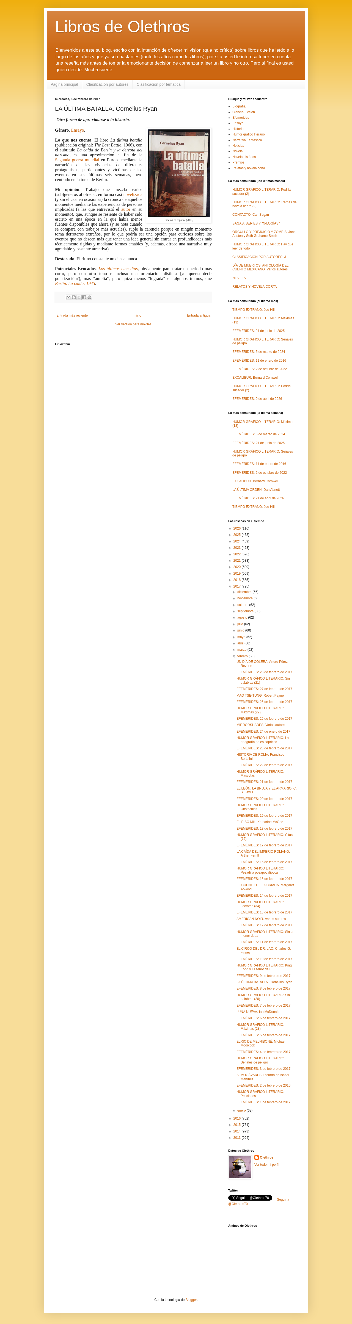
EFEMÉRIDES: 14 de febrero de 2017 (264, 896)
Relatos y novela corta (248, 168)
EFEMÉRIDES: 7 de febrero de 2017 (263, 1005)
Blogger (191, 1300)
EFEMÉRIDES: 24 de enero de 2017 (263, 731)
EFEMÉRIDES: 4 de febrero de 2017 (263, 1052)
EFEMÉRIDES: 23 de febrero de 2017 (264, 748)
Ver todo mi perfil (266, 1165)
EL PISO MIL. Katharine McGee (260, 822)
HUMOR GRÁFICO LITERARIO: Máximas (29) (260, 710)
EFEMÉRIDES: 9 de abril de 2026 (257, 399)
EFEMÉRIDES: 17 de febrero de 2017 (264, 845)
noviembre (245, 598)
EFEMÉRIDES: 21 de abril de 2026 (258, 498)
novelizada (132, 194)
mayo (241, 637)
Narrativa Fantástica (247, 140)
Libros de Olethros (122, 26)
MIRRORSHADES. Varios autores (261, 725)
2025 (237, 535)
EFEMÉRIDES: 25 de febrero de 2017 (264, 719)
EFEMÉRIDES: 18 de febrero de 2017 (264, 828)
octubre (243, 605)
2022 (237, 554)
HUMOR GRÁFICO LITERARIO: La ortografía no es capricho (263, 740)
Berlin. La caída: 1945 (75, 283)
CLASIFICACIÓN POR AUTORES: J (259, 257)
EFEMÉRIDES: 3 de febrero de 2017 (263, 1069)
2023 (237, 548)
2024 (237, 541)
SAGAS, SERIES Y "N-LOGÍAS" (256, 223)
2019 (237, 573)
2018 (237, 580)
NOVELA (239, 278)
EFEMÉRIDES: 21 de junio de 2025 (258, 331)
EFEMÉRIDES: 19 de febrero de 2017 (264, 816)
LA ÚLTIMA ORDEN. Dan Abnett (256, 490)
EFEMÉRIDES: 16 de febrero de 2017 (264, 862)
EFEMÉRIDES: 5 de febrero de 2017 (263, 1035)
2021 (237, 561)
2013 (237, 1138)
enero (242, 1110)
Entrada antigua (198, 315)
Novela (237, 151)
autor (125, 209)
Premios (238, 162)
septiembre (246, 611)
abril (240, 643)
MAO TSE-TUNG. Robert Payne (260, 695)
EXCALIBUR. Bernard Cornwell (255, 378)
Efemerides (240, 118)
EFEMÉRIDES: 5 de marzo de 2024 (258, 352)
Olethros (266, 1157)
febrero (243, 656)
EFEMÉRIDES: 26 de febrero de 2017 (264, 702)
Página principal (64, 84)
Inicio (137, 315)
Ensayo (77, 130)
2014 (237, 1131)
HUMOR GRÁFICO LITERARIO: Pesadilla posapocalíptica (260, 870)
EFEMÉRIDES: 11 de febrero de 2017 (264, 942)
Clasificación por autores (107, 84)
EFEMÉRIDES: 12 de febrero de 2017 (264, 925)
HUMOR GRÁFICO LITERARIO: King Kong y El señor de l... (264, 967)
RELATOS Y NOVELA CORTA (254, 287)
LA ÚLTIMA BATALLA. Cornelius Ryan (264, 982)
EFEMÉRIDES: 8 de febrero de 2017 (263, 988)
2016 (237, 1118)
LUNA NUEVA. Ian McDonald (258, 1012)
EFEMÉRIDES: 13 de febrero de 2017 (264, 912)
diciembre (244, 592)
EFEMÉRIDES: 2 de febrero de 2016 (263, 1085)
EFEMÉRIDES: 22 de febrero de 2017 (264, 765)
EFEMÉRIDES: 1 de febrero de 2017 (263, 1102)
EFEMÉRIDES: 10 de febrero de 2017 (264, 959)
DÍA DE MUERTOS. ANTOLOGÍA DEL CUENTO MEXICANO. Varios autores (260, 267)
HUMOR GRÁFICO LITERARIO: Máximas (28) (260, 1027)
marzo (242, 650)
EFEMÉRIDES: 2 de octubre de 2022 (259, 369)
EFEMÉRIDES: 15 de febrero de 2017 (264, 879)
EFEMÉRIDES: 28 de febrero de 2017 (264, 672)
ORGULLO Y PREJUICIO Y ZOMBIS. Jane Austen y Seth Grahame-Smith (264, 234)
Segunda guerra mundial (77, 159)
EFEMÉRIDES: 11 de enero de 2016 (259, 360)
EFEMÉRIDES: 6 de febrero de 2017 (263, 1018)
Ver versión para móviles (133, 324)
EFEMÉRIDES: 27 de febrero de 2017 (264, 689)
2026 (237, 528)
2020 (237, 567)
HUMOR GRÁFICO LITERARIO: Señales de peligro (260, 1060)
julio (240, 624)
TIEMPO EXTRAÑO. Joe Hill (253, 310)
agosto (242, 617)
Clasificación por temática (159, 84)
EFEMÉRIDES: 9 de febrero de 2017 (263, 976)
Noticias (238, 146)
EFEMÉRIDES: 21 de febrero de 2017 (264, 782)
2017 (237, 586)
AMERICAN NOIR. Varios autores (261, 919)
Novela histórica (244, 157)
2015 (237, 1125)
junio (241, 630)
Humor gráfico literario (248, 134)
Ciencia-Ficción (243, 112)
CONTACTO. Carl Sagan (250, 215)
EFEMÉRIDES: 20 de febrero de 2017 (264, 799)
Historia (238, 129)
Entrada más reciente (72, 315)
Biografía (239, 106)
